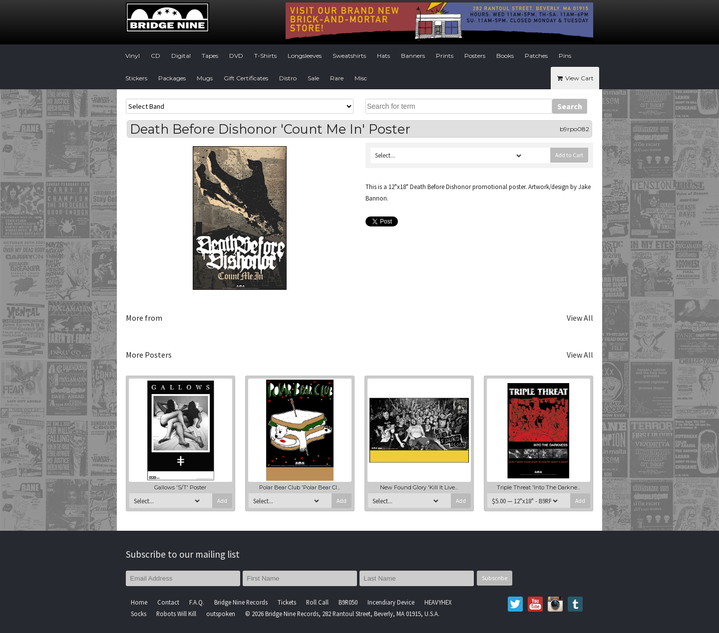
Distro (288, 78)
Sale (313, 78)
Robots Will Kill (176, 614)
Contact (168, 602)
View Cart (575, 78)
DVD (236, 55)
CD (155, 55)
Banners (413, 55)
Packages (172, 78)
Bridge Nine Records (241, 602)
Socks (138, 614)
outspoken (220, 614)
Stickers (136, 78)
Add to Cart (569, 155)
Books (505, 55)
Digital (181, 55)
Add (222, 500)
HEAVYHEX (438, 602)
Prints (444, 55)
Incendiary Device (390, 602)
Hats (383, 55)
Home (139, 602)
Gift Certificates (246, 78)
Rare (337, 78)
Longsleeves (305, 55)
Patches (536, 55)
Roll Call (317, 602)
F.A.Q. (196, 602)
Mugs (205, 78)
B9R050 (348, 602)
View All (580, 318)
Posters (474, 55)
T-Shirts (265, 55)
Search (569, 106)
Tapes (210, 55)
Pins (565, 55)
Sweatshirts (349, 55)
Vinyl (132, 55)
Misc (361, 78)
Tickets (287, 602)
